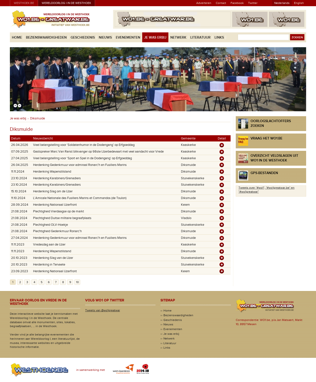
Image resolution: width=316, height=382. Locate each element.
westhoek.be (24, 3)
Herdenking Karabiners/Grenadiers (57, 178)
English (299, 3)
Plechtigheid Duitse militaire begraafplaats (62, 218)
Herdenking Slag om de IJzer (53, 191)
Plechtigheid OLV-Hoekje (50, 225)
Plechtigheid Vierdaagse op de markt (58, 211)
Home (17, 37)
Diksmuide (37, 118)
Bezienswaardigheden (46, 37)
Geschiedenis (83, 37)
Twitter (252, 3)
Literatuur (200, 37)
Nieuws (105, 37)
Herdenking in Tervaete (49, 265)
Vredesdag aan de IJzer (49, 245)
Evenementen (128, 37)
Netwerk (178, 37)
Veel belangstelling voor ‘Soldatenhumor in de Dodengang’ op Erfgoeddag (84, 145)
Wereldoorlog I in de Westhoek (66, 3)
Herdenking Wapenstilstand (52, 172)
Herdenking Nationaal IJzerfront (55, 205)
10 (77, 282)
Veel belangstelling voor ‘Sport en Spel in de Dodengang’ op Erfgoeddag (82, 158)
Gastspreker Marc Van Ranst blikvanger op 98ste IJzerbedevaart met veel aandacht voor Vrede (98, 152)
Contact (221, 3)
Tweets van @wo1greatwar (102, 310)
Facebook (237, 3)
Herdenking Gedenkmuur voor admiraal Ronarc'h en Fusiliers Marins (80, 165)
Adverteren (203, 3)
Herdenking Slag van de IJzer (53, 258)
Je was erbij (155, 37)
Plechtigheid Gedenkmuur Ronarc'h (57, 231)
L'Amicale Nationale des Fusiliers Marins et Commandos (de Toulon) (79, 198)
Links (219, 37)
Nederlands (282, 3)
